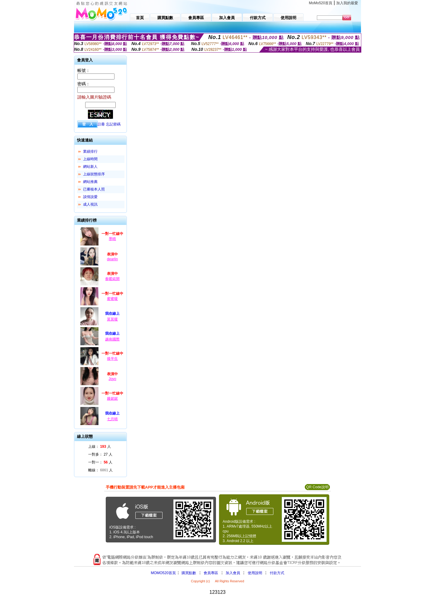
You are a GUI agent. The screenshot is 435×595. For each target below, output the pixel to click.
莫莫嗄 (112, 319)
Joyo (112, 379)
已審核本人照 (94, 189)
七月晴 (112, 419)
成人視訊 (90, 204)
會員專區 (211, 573)
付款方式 (277, 573)
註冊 (101, 124)
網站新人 (90, 166)
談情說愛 (90, 197)
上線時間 (90, 159)
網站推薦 (90, 182)
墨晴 (112, 239)
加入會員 (233, 573)
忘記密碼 (113, 124)
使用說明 (255, 573)
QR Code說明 (317, 487)
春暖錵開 (112, 279)
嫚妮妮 (112, 398)
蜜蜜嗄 (112, 299)
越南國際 (112, 339)
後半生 (112, 358)
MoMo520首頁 (320, 3)
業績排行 (90, 151)
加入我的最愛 (347, 3)
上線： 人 (99, 446)
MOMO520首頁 (163, 573)
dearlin (112, 259)
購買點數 (188, 573)
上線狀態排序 (94, 174)
